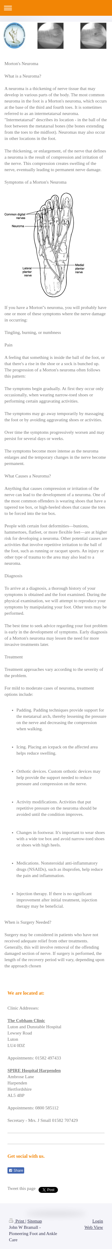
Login (97, 1221)
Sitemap (34, 1221)
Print (17, 1221)
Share (16, 1170)
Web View (94, 1227)
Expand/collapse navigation (56, 7)
